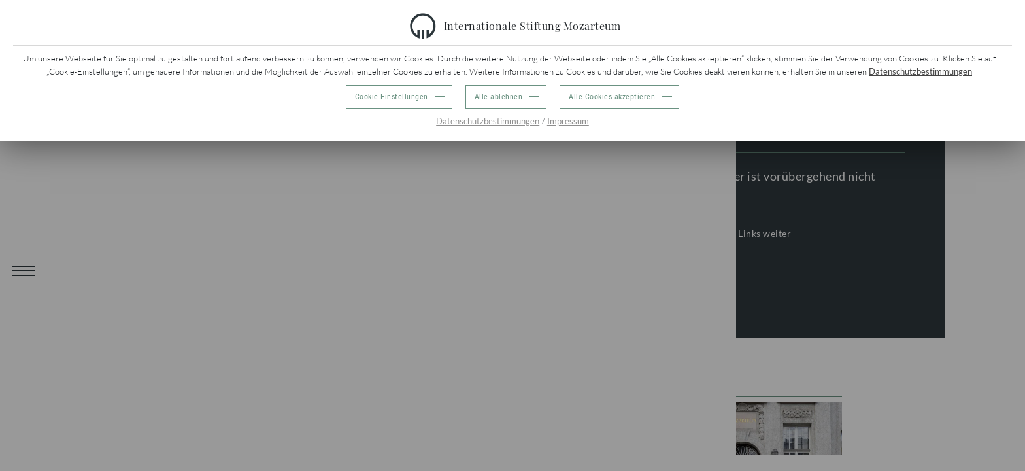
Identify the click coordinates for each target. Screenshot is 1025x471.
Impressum (568, 121)
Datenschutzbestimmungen (920, 71)
